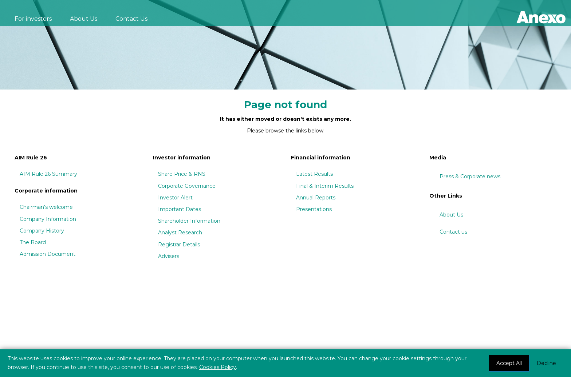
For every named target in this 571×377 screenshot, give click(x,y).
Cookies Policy (217, 367)
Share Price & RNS (181, 174)
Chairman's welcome (46, 207)
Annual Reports (315, 197)
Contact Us (131, 18)
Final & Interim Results (325, 186)
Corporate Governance (187, 186)
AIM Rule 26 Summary (48, 174)
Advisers (168, 256)
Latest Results (314, 174)
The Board (33, 242)
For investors (33, 18)
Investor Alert (175, 197)
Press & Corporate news (470, 176)
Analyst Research (180, 232)
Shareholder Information (189, 221)
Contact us (453, 232)
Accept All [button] (509, 363)
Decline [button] (546, 363)
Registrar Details (179, 244)
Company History (42, 230)
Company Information (48, 219)
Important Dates (179, 209)
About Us (83, 18)
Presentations (314, 209)
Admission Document (47, 254)
